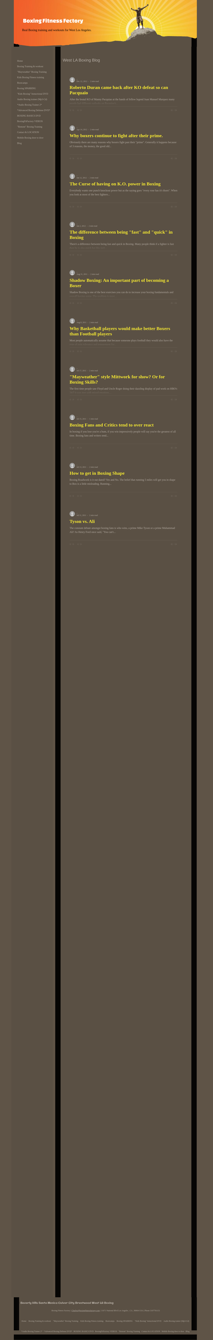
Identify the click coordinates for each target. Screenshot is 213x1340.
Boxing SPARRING (26, 88)
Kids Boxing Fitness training (30, 77)
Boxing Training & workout (30, 66)
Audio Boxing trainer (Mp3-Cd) (32, 99)
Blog (19, 143)
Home (20, 61)
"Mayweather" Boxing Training (32, 72)
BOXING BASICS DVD (29, 116)
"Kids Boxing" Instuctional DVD (32, 94)
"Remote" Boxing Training (29, 127)
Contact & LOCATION (28, 132)
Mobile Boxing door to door (30, 138)
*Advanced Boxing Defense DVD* (33, 110)
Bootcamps (22, 83)
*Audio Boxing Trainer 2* (29, 105)
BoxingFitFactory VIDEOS (30, 121)
